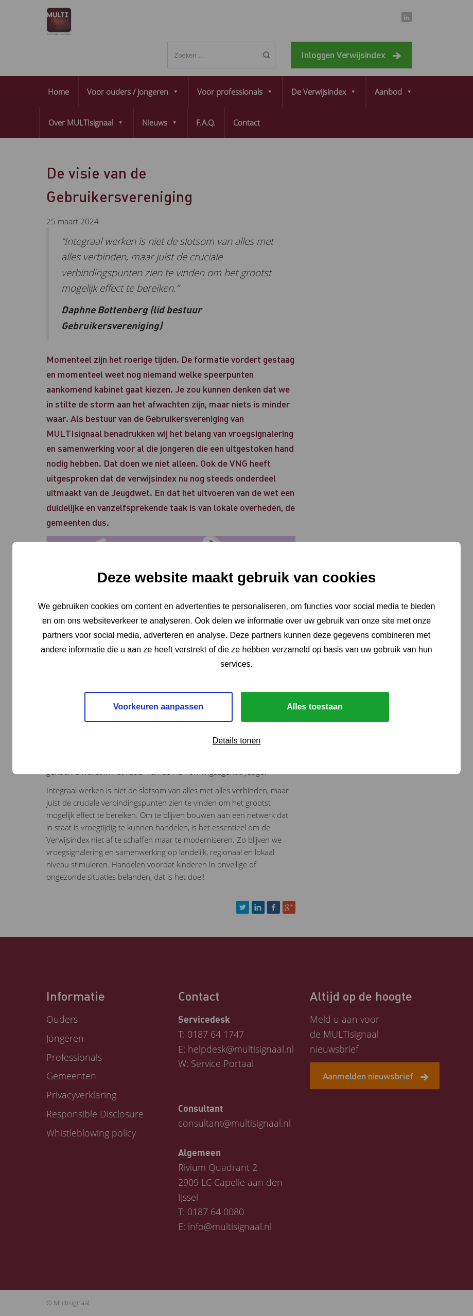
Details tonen (236, 740)
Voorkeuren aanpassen (158, 706)
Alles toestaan (314, 706)
